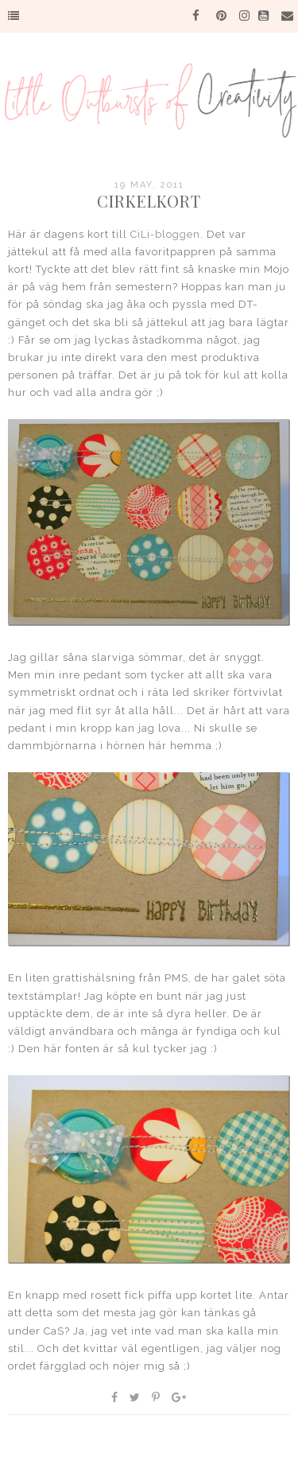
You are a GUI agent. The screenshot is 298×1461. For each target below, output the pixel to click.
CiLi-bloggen (165, 234)
